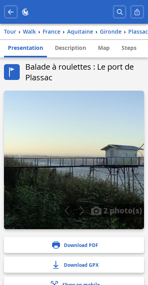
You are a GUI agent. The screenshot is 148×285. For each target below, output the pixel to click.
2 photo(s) (116, 210)
